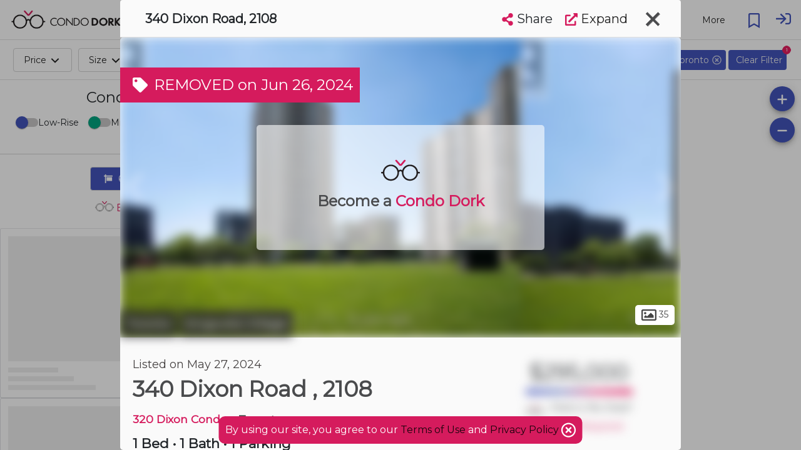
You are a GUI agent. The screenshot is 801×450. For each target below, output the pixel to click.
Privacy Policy (525, 430)
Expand (596, 18)
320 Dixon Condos (183, 419)
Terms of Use (433, 430)
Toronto (148, 324)
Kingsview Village (236, 324)
